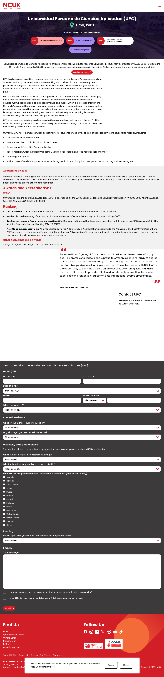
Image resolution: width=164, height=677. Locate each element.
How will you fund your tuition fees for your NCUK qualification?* (37, 535)
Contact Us (58, 655)
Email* (6, 395)
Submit (8, 608)
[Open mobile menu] (159, 6)
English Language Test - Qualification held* (26, 432)
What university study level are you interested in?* (29, 464)
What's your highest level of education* (24, 423)
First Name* (9, 376)
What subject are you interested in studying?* (27, 454)
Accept (111, 665)
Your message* (11, 552)
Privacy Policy (84, 592)
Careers (34, 655)
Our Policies (45, 655)
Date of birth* (10, 386)
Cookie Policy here (45, 667)
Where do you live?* (13, 405)
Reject (126, 665)
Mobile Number (91, 395)
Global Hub (23, 655)
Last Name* (89, 376)
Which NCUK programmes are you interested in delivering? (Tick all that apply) (45, 473)
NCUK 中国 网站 (9, 655)
